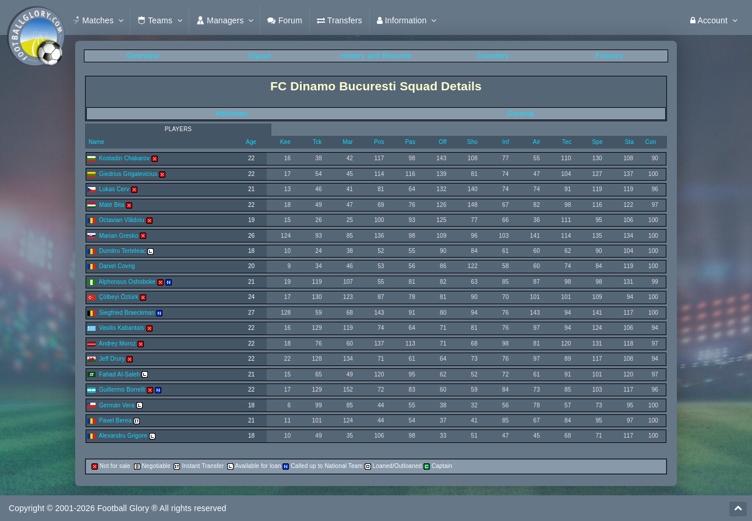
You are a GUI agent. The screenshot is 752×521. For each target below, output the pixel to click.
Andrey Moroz (117, 343)
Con (650, 142)
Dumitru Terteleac (122, 251)
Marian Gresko (118, 236)
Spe (597, 142)
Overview (143, 55)
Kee (285, 142)
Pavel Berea (115, 420)
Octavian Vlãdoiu (121, 220)
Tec (566, 142)
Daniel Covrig (117, 266)
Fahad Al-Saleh (119, 374)
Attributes (231, 113)
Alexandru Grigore (122, 435)
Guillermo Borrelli (122, 389)
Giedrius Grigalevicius (128, 174)
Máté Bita (112, 205)
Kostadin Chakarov (124, 158)
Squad (259, 55)
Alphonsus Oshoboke (127, 282)
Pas (410, 142)
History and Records (376, 55)
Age (251, 142)
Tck (317, 142)
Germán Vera (117, 405)
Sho (472, 142)
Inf (505, 142)
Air (537, 142)
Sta (629, 142)
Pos (379, 142)
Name (95, 142)
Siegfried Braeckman (126, 312)
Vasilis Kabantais (121, 328)
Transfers (492, 55)
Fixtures (609, 55)
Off (443, 142)
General (520, 113)
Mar (348, 142)
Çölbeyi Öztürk (119, 297)
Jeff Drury (112, 358)
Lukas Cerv (114, 189)
